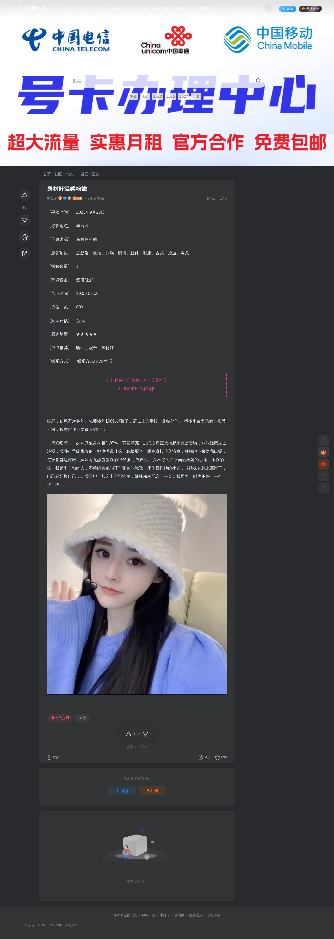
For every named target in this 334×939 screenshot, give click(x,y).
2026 (157, 96)
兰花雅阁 (56, 925)
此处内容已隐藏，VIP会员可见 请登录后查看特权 (136, 384)
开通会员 (310, 8)
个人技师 (60, 718)
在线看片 (195, 915)
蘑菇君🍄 (54, 198)
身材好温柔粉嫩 (67, 189)
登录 (122, 791)
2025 (170, 96)
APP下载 (148, 915)
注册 (152, 791)
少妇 (133, 96)
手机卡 (165, 915)
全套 (82, 718)
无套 (196, 96)
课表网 (179, 915)
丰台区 (82, 174)
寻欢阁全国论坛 (125, 915)
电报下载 (213, 915)
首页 (46, 174)
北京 (69, 174)
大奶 (145, 96)
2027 (184, 96)
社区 (58, 174)
